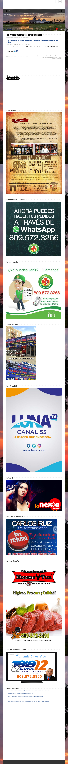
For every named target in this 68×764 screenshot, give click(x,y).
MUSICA (20, 56)
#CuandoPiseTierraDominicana (53, 55)
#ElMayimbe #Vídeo (56, 57)
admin (11, 44)
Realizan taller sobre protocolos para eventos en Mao (21, 693)
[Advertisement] (20, 67)
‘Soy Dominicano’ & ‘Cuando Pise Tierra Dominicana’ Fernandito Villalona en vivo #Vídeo (32, 41)
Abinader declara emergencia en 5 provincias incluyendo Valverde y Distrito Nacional (28, 701)
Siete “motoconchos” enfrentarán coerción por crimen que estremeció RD (25, 696)
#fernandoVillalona (56, 58)
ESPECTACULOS (12, 56)
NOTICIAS (25, 56)
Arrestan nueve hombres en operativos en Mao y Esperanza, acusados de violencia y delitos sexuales (33, 699)
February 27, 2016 (18, 44)
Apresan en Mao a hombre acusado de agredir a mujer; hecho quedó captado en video (29, 690)
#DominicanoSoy (46, 57)
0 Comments (27, 44)
